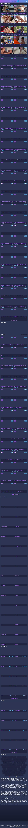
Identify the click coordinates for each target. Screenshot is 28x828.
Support (4, 823)
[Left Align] (2, 1)
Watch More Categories (14, 698)
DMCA (9, 823)
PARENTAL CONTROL (22, 823)
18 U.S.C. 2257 (14, 823)
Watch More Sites (14, 752)
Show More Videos (14, 320)
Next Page (16, 494)
